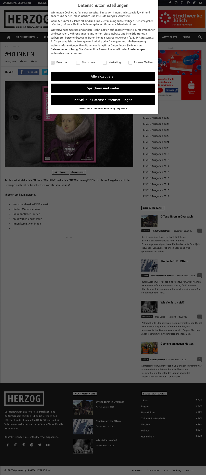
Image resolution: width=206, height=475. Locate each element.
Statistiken (85, 61)
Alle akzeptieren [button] (103, 75)
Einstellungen (136, 48)
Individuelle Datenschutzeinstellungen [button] (103, 99)
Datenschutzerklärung (64, 48)
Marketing (112, 61)
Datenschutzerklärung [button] (104, 107)
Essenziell (59, 61)
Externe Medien (140, 61)
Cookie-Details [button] (86, 107)
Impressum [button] (122, 107)
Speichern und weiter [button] (103, 87)
